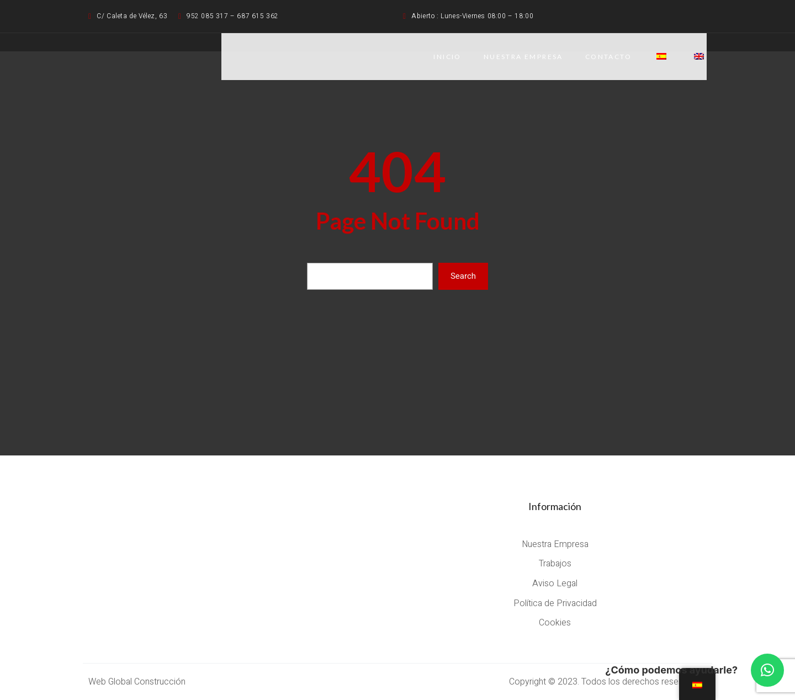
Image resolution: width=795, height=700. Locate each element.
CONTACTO (608, 56)
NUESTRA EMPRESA (523, 56)
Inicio (447, 56)
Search (463, 276)
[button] (767, 670)
